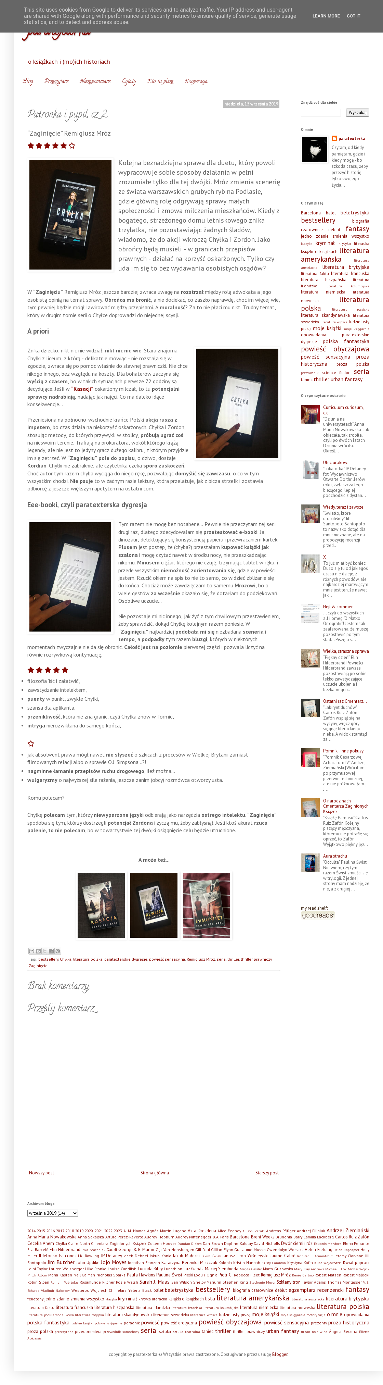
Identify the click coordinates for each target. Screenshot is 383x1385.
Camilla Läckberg (318, 1236)
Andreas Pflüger (280, 1230)
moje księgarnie (357, 328)
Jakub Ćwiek (211, 1255)
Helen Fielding (318, 1249)
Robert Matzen (328, 1274)
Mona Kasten (60, 1274)
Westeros (80, 1290)
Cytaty (129, 82)
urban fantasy (346, 379)
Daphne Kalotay (238, 1243)
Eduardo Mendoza (328, 1243)
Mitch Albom (37, 1275)
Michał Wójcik (358, 1269)
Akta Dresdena (202, 1231)
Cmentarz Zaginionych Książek (118, 1243)
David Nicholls (267, 1243)
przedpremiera (88, 1331)
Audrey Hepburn (159, 1236)
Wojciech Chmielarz (109, 1290)
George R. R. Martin (136, 1249)
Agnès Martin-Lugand (166, 1230)
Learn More (326, 15)
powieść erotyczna (179, 1323)
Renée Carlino (303, 1275)
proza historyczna (348, 1322)
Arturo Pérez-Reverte (124, 1236)
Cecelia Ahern (40, 1243)
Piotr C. (226, 1275)
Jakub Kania (160, 1255)
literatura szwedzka (171, 1314)
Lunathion (173, 1268)
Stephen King (235, 1282)
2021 (99, 1230)
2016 (51, 1230)
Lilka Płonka (95, 1268)
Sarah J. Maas (155, 1281)
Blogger (279, 1354)
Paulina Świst (169, 1275)
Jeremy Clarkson (349, 1255)
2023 (118, 1230)
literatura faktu (315, 273)
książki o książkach (319, 251)
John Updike (88, 1262)
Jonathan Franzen (144, 1262)
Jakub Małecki (186, 1256)
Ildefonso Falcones (58, 1256)
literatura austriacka (308, 1299)
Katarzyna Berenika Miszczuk (189, 1262)
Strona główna (155, 1173)
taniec (307, 380)
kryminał (325, 242)
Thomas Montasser (344, 1282)
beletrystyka (355, 212)
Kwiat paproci (356, 1262)
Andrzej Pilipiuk (311, 1230)
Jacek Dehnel (135, 1255)
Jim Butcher (61, 1262)
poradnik (132, 1322)
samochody (130, 1331)
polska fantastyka (346, 341)
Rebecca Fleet (247, 1274)
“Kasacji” (82, 388)
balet (331, 213)
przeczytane (64, 1331)
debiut (334, 230)
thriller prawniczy (256, 959)
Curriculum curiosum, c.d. (343, 410)
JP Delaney (111, 1256)
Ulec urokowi (335, 462)
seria (221, 959)
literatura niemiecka (323, 292)
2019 (79, 1230)
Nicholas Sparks (111, 1274)
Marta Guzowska (278, 1268)
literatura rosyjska (351, 309)
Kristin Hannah (246, 1262)
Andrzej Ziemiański (348, 1230)
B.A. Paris (221, 1236)
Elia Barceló (38, 1249)
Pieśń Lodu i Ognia (200, 1274)
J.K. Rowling (88, 1255)
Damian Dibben (189, 1243)
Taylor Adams (314, 1282)
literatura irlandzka (153, 1307)
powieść (150, 1322)
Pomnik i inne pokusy (343, 751)
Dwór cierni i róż (297, 1243)
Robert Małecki (356, 1274)
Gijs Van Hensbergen (175, 1249)
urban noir (309, 1331)
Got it (353, 15)
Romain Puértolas (65, 1282)
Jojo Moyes (114, 1262)
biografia (360, 221)
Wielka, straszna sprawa (346, 651)
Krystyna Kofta (300, 1262)
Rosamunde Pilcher (97, 1282)
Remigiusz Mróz (201, 959)
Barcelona (311, 213)
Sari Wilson (181, 1282)
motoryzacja (316, 1314)
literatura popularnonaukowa (50, 1314)
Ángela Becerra (343, 1331)
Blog (28, 82)
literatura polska (88, 959)
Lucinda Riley (150, 1269)
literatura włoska (334, 322)
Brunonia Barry (289, 1236)
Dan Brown (213, 1243)
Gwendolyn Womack (285, 1249)
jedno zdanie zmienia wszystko (335, 236)
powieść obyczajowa (335, 348)
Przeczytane (56, 82)
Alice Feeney (229, 1230)
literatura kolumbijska (348, 286)
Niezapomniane (95, 82)
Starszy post (267, 1173)
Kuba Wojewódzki (328, 1262)
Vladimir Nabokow (55, 1290)
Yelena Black (140, 1290)
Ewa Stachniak (93, 1249)
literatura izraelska (186, 1307)
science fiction (336, 372)
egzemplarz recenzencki (316, 1289)
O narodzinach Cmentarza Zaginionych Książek (346, 806)
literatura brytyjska (346, 266)
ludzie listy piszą (234, 1315)
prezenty (319, 1322)
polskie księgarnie (108, 1323)
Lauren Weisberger (66, 1268)
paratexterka (352, 138)
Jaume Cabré (282, 1256)
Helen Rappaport (346, 1249)
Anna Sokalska (91, 1236)
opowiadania (313, 335)
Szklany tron (289, 1282)
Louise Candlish (122, 1268)
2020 (89, 1230)
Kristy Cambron (274, 1262)
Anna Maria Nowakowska (52, 1237)
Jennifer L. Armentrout (315, 1255)
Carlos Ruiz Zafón (352, 1237)
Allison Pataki (253, 1230)
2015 (41, 1230)
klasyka (307, 243)
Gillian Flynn (222, 1249)
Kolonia (225, 1262)
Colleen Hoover (162, 1243)
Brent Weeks (263, 1237)
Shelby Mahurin (207, 1282)
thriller (233, 959)
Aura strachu (335, 856)
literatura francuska (350, 273)
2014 (31, 1230)
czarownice (312, 230)
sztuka (165, 1331)
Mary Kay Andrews (309, 1269)
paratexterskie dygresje (125, 959)
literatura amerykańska (335, 255)
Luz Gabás (193, 1269)
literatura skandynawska (325, 315)
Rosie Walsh (127, 1282)
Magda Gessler (251, 1269)
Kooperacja (196, 82)
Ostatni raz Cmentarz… (345, 701)
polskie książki (82, 1323)
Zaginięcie (38, 965)
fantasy (357, 228)
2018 (70, 1230)
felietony (35, 1298)
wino (323, 1331)
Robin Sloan (38, 1282)
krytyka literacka (354, 243)
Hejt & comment (339, 607)
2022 (108, 1230)
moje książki (327, 328)
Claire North (79, 1243)
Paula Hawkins (141, 1275)
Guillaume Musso (250, 1249)
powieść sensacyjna (167, 959)
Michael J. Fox (336, 1269)
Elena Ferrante (356, 1243)
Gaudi (111, 1249)
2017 (60, 1230)
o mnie (335, 1314)
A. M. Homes (134, 1230)
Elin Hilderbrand (65, 1249)
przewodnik (309, 372)
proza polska (352, 364)
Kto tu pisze (160, 82)
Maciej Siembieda (221, 1269)
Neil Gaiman (84, 1274)
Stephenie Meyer (262, 1282)
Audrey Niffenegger (193, 1236)
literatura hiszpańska (323, 280)
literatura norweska (297, 1307)
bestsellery (48, 959)
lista (210, 1298)
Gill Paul (202, 1249)
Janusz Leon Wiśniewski (245, 1256)
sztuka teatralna (186, 1331)
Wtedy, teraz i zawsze (343, 507)
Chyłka (65, 959)
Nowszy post (41, 1173)
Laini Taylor (37, 1268)
